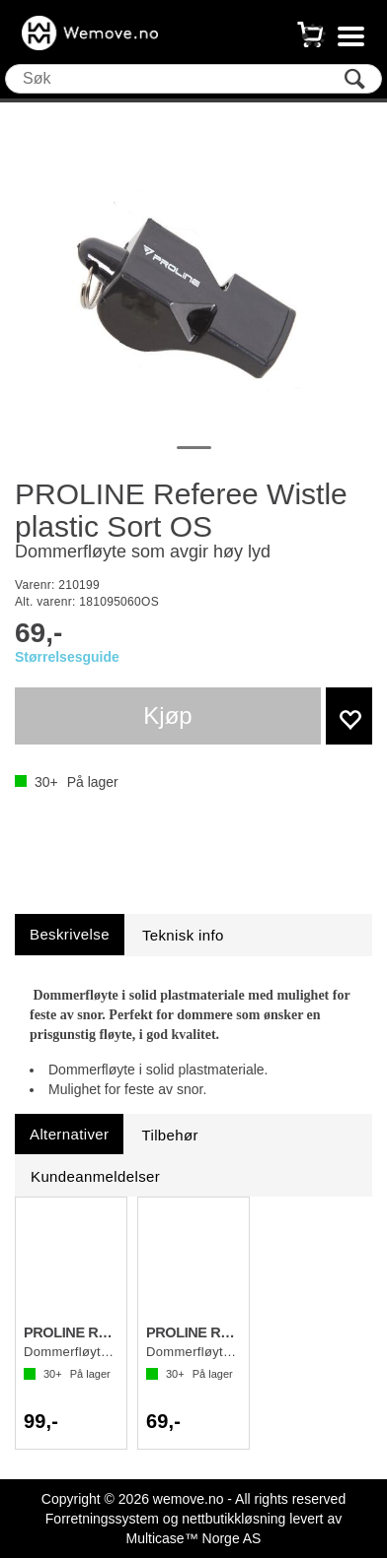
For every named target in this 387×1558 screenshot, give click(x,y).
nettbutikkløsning (233, 1518)
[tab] (69, 934)
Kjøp (167, 715)
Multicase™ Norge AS (194, 1538)
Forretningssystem (102, 1518)
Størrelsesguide (67, 657)
